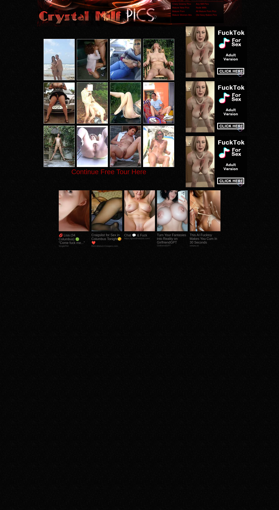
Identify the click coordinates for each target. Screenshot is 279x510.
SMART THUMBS (147, 429)
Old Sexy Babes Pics (206, 15)
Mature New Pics (180, 7)
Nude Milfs (201, 7)
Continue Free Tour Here (108, 172)
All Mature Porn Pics (206, 11)
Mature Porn (178, 11)
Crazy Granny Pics (181, 4)
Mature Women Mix (182, 15)
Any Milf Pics (202, 4)
